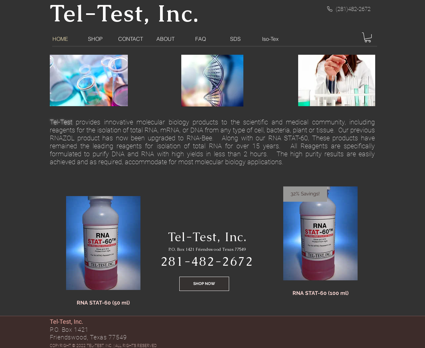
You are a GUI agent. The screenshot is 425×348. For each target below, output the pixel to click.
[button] (368, 37)
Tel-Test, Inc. (207, 237)
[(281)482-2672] (348, 9)
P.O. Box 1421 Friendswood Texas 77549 (207, 249)
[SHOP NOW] (204, 284)
